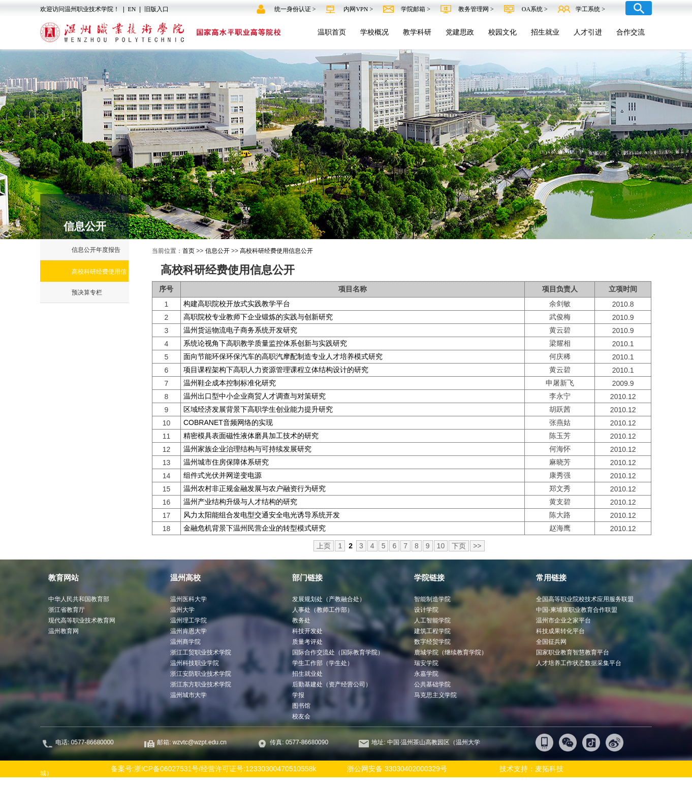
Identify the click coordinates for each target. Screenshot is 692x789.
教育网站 (63, 577)
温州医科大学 (188, 599)
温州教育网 (63, 631)
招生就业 (545, 32)
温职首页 (332, 32)
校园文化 (502, 32)
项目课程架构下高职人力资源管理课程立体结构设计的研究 (275, 370)
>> (477, 546)
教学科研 (417, 32)
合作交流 (630, 32)
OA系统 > (535, 9)
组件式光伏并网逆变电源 (222, 475)
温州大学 (182, 609)
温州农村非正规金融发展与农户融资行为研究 (254, 488)
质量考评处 (307, 641)
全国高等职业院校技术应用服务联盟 (585, 599)
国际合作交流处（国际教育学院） (338, 652)
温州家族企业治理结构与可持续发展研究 (247, 449)
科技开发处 (307, 631)
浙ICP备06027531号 (166, 769)
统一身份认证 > (296, 9)
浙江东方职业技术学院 (200, 684)
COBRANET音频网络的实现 (228, 422)
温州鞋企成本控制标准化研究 (229, 383)
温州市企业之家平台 (563, 620)
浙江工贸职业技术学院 (200, 652)
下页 (459, 546)
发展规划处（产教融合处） (328, 599)
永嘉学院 (426, 673)
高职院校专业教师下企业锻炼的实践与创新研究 (258, 317)
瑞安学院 (426, 663)
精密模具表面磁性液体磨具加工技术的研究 (251, 436)
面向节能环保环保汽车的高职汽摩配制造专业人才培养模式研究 (283, 356)
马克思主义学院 (435, 695)
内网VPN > (358, 9)
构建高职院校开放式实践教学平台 (236, 304)
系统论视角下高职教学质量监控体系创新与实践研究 (265, 343)
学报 (298, 695)
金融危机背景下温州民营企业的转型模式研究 (254, 528)
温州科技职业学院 (194, 663)
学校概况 (374, 32)
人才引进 (588, 32)
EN (132, 9)
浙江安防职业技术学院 (200, 673)
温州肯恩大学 (188, 631)
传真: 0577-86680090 (300, 742)
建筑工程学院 (432, 631)
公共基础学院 (432, 684)
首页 (188, 250)
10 (441, 546)
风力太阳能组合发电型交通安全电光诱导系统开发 (261, 515)
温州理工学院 (188, 620)
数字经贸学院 (432, 641)
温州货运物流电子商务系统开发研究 (240, 330)
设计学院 (426, 609)
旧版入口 (156, 9)
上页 (324, 546)
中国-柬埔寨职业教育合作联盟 (576, 609)
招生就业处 (307, 673)
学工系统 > (590, 9)
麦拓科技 (549, 769)
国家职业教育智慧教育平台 (572, 652)
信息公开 (217, 250)
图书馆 (301, 705)
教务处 (301, 620)
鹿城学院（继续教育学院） (450, 652)
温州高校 (185, 577)
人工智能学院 (432, 620)
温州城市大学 (188, 695)
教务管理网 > (476, 9)
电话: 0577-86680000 (84, 742)
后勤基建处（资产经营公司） (331, 684)
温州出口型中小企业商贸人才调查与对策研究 (254, 396)
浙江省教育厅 (66, 609)
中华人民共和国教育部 (78, 599)
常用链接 (551, 577)
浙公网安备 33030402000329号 (392, 768)
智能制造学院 (432, 599)
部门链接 (307, 577)
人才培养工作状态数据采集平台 (578, 663)
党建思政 (460, 32)
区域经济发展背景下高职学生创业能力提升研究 (258, 409)
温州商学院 (185, 641)
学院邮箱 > (416, 9)
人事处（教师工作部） (322, 609)
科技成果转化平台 (560, 631)
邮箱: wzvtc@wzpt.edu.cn (192, 742)
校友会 (301, 716)
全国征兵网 (551, 641)
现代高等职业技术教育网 (81, 620)
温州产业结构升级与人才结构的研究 (240, 502)
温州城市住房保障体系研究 (226, 462)
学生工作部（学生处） (322, 663)
